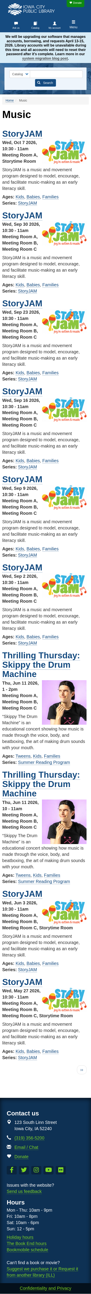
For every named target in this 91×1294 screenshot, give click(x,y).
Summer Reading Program (44, 762)
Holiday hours (20, 1237)
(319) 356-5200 (29, 1137)
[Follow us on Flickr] (61, 1170)
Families (50, 196)
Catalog (35, 27)
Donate (75, 2)
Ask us (16, 27)
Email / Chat (26, 1147)
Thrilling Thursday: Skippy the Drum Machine (41, 665)
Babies (33, 196)
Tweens (23, 756)
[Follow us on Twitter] (24, 1170)
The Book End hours (27, 1243)
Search (45, 83)
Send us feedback (24, 1191)
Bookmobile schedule (27, 1249)
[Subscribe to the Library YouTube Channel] (48, 1170)
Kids (20, 196)
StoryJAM (22, 133)
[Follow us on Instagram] (36, 1170)
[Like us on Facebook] (12, 1170)
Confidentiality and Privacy (45, 1288)
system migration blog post (45, 58)
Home (10, 100)
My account (55, 27)
